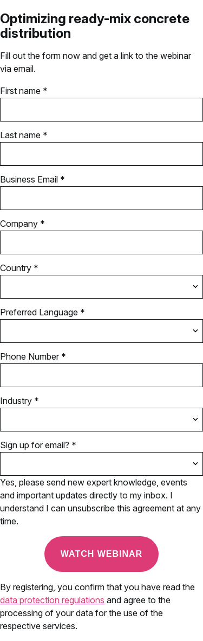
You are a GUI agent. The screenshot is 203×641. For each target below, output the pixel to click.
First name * (24, 90)
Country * (19, 267)
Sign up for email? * (38, 445)
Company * (22, 223)
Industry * (19, 400)
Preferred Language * (42, 312)
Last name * (24, 135)
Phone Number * (33, 356)
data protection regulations (52, 600)
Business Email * (32, 179)
